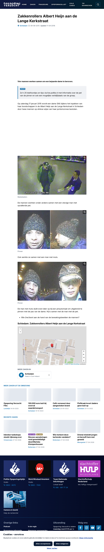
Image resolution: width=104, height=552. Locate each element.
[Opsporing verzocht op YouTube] (92, 527)
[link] (34, 375)
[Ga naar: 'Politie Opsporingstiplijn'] (15, 473)
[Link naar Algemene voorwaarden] (39, 530)
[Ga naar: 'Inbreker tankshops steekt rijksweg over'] (15, 434)
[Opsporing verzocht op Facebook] (80, 527)
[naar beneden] (83, 360)
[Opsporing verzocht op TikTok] (98, 527)
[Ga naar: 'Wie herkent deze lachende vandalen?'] (64, 434)
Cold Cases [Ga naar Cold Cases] (72, 4)
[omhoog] (83, 351)
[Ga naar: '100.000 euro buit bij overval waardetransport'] (39, 400)
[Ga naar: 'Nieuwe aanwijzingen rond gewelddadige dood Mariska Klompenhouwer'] (39, 434)
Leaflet (66, 364)
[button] (52, 346)
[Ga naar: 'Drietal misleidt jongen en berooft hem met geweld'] (88, 434)
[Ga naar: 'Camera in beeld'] (15, 502)
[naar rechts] (83, 357)
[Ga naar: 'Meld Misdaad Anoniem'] (39, 473)
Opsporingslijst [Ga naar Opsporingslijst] (58, 4)
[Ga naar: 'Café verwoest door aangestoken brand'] (64, 400)
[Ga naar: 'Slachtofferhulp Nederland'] (89, 473)
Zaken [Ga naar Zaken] (32, 4)
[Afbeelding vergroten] (84, 157)
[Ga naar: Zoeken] (98, 4)
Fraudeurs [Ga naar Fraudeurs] (43, 4)
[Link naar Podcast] (15, 526)
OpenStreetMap (75, 364)
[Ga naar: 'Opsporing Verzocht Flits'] (15, 400)
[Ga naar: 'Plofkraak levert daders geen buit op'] (88, 400)
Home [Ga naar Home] (24, 4)
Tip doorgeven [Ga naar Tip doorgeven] (87, 4)
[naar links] (83, 354)
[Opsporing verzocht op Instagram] (86, 527)
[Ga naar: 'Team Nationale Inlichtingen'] (64, 474)
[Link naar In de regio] (39, 526)
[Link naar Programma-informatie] (15, 530)
